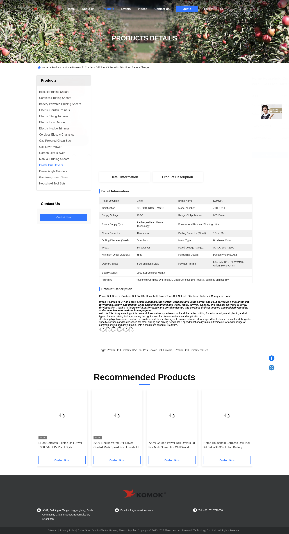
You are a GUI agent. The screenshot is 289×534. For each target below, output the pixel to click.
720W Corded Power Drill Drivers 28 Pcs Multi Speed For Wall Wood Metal (172, 445)
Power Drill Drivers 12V (121, 350)
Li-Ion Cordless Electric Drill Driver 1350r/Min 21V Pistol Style (60, 445)
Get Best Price (199, 154)
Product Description (177, 177)
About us (88, 8)
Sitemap (52, 530)
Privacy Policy (68, 530)
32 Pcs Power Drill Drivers (155, 350)
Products (108, 8)
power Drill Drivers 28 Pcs (191, 350)
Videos (142, 8)
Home (71, 8)
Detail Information (124, 177)
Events (126, 8)
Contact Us (162, 8)
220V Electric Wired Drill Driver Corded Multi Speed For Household (116, 445)
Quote (187, 8)
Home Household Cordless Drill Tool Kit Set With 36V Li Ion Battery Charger (227, 445)
